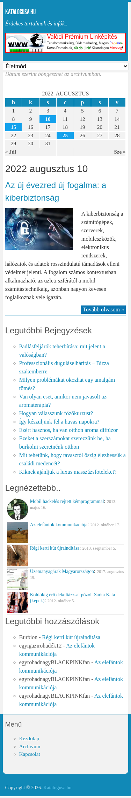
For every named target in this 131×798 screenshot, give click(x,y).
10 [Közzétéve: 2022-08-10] (47, 119)
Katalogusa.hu (20, 12)
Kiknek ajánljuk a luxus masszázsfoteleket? (68, 472)
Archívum (30, 746)
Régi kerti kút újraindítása (71, 637)
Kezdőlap (29, 738)
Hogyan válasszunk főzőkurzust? (56, 413)
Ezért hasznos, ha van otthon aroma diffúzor (68, 430)
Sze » (119, 152)
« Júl (10, 152)
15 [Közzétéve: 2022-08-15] (13, 127)
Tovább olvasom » (103, 309)
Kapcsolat (29, 754)
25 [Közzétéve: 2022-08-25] (65, 135)
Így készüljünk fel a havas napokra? (59, 422)
